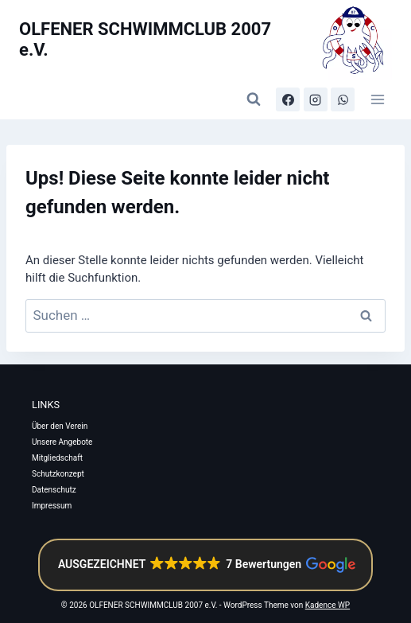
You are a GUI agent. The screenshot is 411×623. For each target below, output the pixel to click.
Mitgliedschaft (57, 458)
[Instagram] (316, 99)
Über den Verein (59, 426)
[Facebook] (288, 99)
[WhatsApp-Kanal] (343, 99)
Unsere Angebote (62, 442)
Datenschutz (54, 489)
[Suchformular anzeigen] (253, 99)
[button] (205, 565)
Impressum (52, 505)
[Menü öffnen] (377, 99)
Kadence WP (327, 605)
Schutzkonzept (58, 473)
